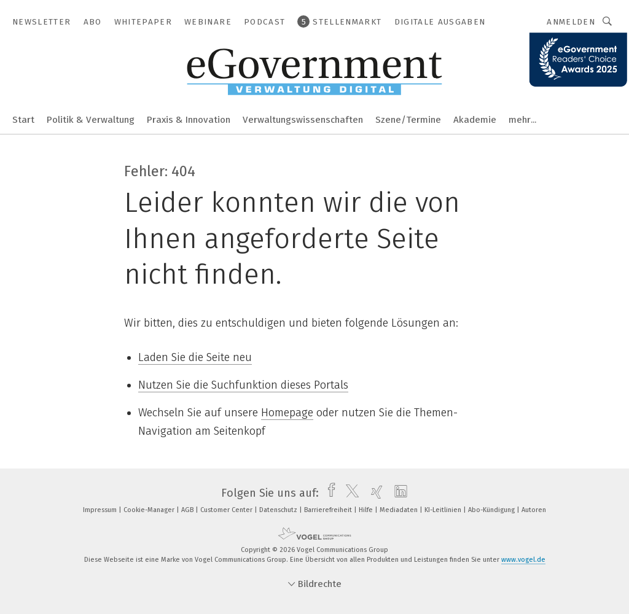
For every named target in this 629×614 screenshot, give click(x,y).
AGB (188, 510)
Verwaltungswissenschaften (303, 119)
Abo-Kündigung (492, 510)
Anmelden (571, 22)
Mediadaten (400, 510)
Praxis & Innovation (188, 119)
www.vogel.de (523, 560)
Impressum (101, 510)
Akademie (474, 119)
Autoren (534, 510)
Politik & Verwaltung (91, 119)
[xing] (374, 493)
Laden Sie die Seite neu (195, 357)
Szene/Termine (408, 119)
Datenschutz (279, 510)
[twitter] (349, 493)
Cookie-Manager (149, 510)
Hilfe (367, 510)
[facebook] (328, 493)
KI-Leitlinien (443, 510)
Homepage (287, 412)
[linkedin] (397, 493)
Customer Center (227, 510)
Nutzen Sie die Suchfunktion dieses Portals (243, 385)
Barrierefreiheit (329, 510)
